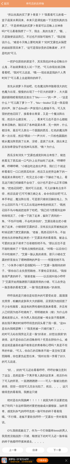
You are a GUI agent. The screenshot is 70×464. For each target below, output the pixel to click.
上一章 (13, 450)
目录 (35, 450)
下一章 (57, 450)
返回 (6, 3)
